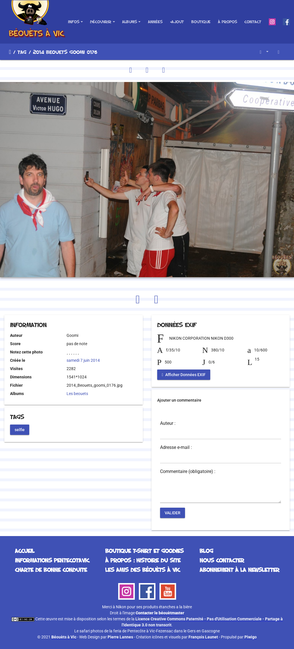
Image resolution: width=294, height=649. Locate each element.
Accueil (10, 52)
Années (155, 21)
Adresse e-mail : (176, 447)
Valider (172, 513)
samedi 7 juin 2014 (83, 360)
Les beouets (77, 393)
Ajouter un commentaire (179, 400)
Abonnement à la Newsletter (239, 569)
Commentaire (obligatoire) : (187, 471)
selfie (20, 429)
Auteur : (168, 423)
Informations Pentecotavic (52, 560)
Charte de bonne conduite (51, 569)
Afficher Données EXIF (184, 374)
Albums (129, 21)
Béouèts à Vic (63, 637)
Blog (206, 550)
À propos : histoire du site (142, 560)
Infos (73, 21)
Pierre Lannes (120, 637)
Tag (21, 52)
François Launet (203, 637)
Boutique (201, 21)
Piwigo (250, 637)
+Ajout (177, 21)
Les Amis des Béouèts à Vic (142, 569)
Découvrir (100, 21)
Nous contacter (222, 560)
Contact (252, 21)
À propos (227, 21)
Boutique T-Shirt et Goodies (144, 550)
